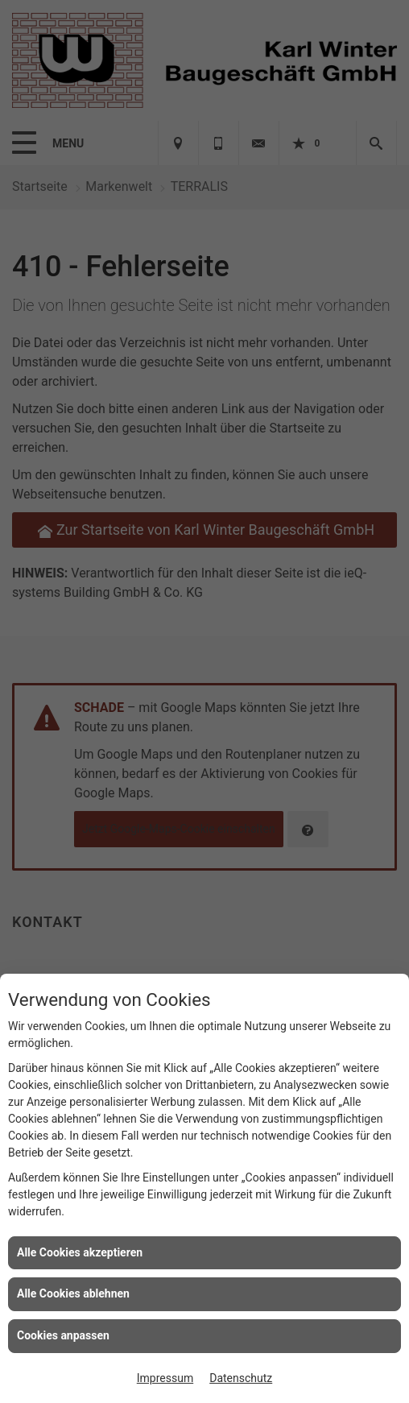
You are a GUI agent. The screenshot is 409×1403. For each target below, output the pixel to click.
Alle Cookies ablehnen (73, 1293)
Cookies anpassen (63, 1335)
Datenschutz (240, 1378)
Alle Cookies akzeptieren (80, 1252)
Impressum (165, 1378)
